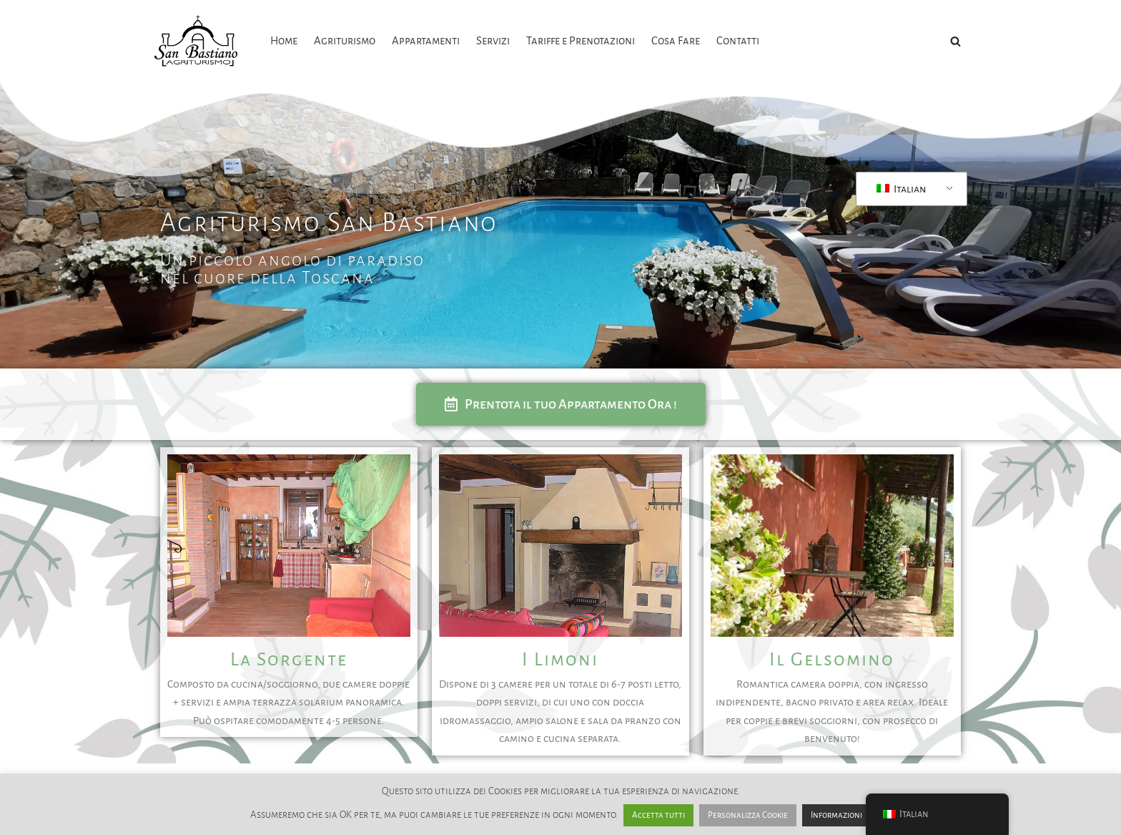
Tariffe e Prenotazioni (581, 41)
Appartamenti (426, 41)
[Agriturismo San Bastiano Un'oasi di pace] (199, 41)
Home (283, 41)
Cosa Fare (677, 41)
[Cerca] (955, 41)
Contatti (739, 41)
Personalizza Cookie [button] (748, 815)
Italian (901, 189)
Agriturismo (344, 41)
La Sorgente (288, 660)
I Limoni (560, 660)
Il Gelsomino (831, 660)
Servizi (493, 41)
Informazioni (836, 815)
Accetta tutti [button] (658, 815)
